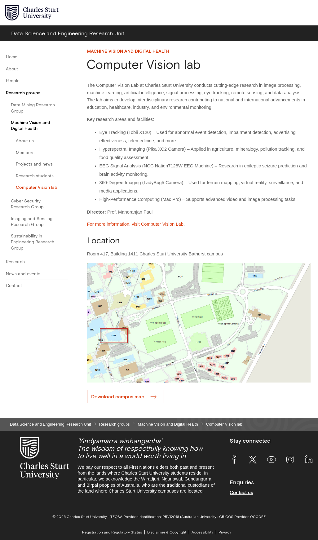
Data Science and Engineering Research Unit (50, 424)
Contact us (241, 492)
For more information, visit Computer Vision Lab (135, 224)
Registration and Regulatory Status (112, 532)
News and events (23, 273)
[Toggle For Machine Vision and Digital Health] (64, 126)
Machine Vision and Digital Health (30, 125)
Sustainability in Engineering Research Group (32, 241)
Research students (35, 175)
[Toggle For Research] (64, 262)
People (13, 80)
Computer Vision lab (36, 187)
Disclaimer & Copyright (166, 532)
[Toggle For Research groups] (64, 93)
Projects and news (34, 164)
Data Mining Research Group (33, 107)
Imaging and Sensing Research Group (31, 221)
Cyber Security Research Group (27, 203)
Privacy (225, 532)
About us (25, 140)
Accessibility (202, 532)
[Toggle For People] (64, 81)
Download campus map (117, 396)
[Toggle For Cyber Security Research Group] (64, 204)
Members (25, 152)
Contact (14, 285)
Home (11, 56)
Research (15, 261)
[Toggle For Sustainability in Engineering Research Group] (64, 242)
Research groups (23, 92)
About (12, 68)
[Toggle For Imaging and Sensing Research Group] (64, 221)
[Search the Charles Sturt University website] (294, 13)
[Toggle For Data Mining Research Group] (64, 108)
